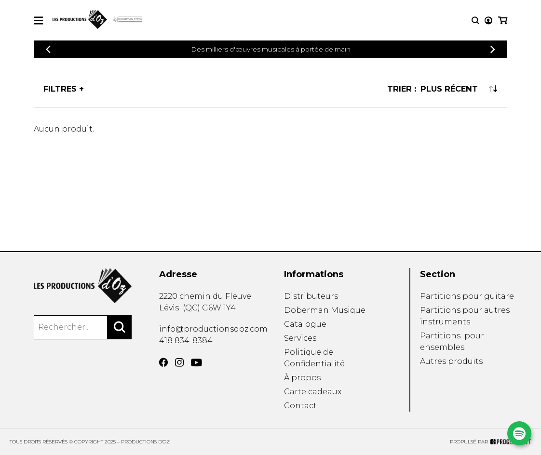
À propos (302, 377)
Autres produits (451, 361)
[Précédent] (48, 49)
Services (300, 338)
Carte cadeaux (312, 391)
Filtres (60, 89)
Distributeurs (311, 296)
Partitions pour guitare (467, 296)
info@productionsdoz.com (213, 329)
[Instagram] (179, 362)
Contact (300, 405)
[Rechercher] (120, 327)
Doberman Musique (324, 310)
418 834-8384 (186, 340)
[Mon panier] (502, 20)
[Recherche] (475, 20)
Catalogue (305, 324)
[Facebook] (163, 362)
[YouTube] (196, 362)
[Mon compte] (488, 20)
